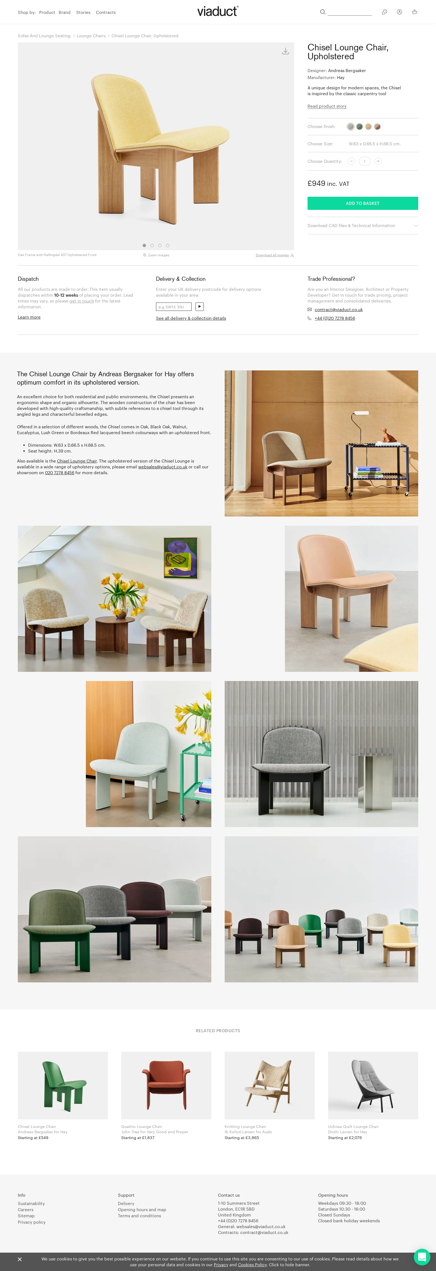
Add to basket (363, 203)
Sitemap (26, 1215)
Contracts (106, 12)
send (199, 307)
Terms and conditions (139, 1215)
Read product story (327, 106)
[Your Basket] (415, 11)
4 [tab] (167, 245)
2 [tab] (152, 245)
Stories (83, 12)
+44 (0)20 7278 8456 (335, 318)
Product (47, 12)
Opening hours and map (142, 1209)
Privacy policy (32, 1222)
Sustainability (31, 1203)
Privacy (221, 1264)
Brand (65, 12)
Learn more (29, 316)
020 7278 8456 (59, 472)
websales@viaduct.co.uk (162, 466)
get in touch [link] (82, 300)
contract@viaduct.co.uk (339, 309)
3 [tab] (160, 245)
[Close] (20, 1259)
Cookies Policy (252, 1264)
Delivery (126, 1203)
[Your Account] (399, 12)
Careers (25, 1209)
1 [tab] (144, 245)
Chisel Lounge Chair (77, 460)
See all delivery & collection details (191, 318)
